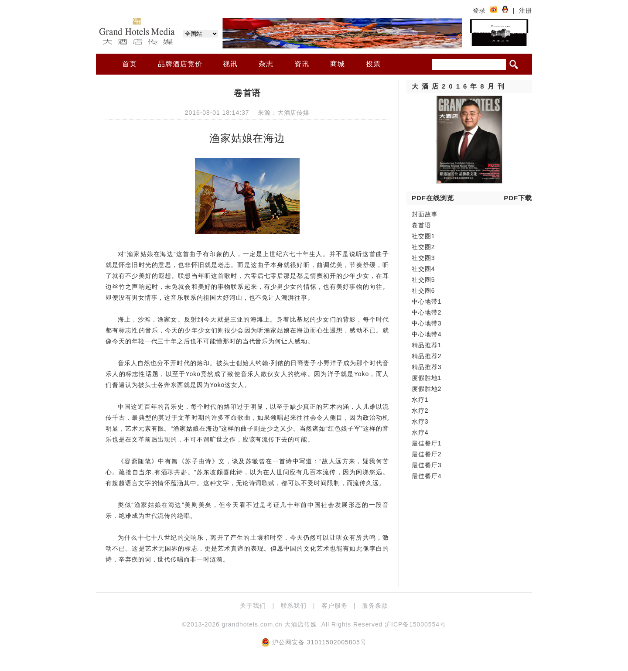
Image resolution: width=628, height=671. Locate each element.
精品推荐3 (426, 366)
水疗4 (420, 432)
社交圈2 (423, 246)
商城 (337, 64)
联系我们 (294, 605)
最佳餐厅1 (426, 443)
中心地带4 (426, 334)
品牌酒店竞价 (180, 64)
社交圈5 (423, 279)
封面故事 (425, 214)
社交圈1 (423, 236)
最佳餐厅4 (426, 475)
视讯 (230, 64)
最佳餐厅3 (426, 465)
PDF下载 (518, 198)
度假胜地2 (426, 388)
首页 (129, 64)
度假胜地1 (426, 377)
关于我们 (253, 605)
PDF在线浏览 (433, 198)
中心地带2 (426, 312)
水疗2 (420, 410)
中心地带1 (426, 301)
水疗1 (420, 399)
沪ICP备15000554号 (415, 624)
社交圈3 (423, 257)
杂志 (266, 64)
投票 (373, 64)
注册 (525, 10)
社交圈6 (423, 290)
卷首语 (421, 225)
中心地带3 (426, 323)
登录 (479, 10)
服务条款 (375, 605)
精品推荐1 (426, 345)
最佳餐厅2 (426, 454)
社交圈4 (423, 268)
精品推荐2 (426, 356)
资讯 (301, 64)
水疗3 (420, 421)
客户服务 (334, 605)
